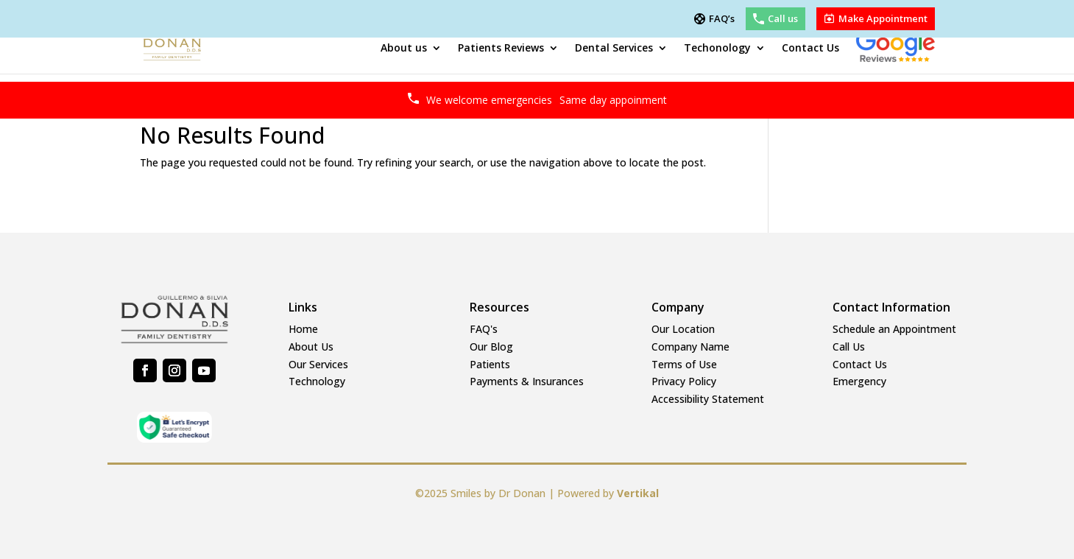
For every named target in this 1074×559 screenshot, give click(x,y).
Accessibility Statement (707, 399)
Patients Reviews (501, 48)
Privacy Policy (683, 381)
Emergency (859, 381)
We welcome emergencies (546, 100)
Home (303, 329)
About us (404, 48)
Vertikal (638, 493)
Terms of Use (684, 364)
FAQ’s (722, 19)
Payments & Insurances (527, 381)
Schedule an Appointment (894, 329)
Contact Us (810, 48)
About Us (311, 347)
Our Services (318, 364)
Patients (490, 364)
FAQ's (484, 329)
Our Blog (491, 347)
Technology (317, 381)
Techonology (717, 48)
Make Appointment (883, 19)
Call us (783, 19)
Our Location (683, 329)
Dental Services (614, 48)
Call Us (849, 347)
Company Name (690, 347)
